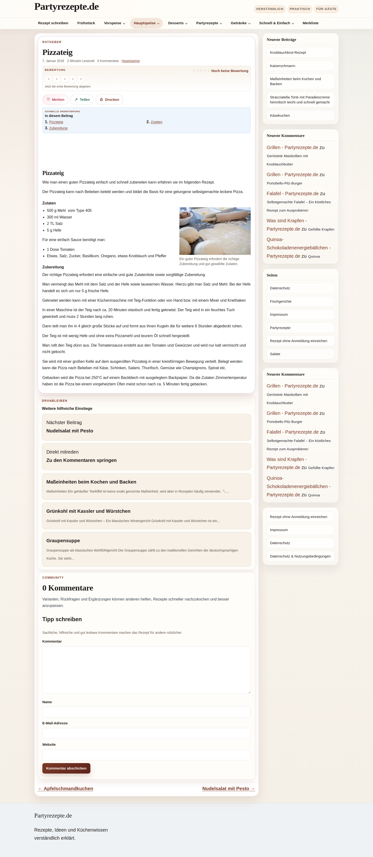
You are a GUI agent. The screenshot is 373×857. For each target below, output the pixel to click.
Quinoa (314, 256)
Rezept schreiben (53, 23)
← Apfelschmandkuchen (65, 788)
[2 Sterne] (56, 79)
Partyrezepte (207, 23)
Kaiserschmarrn (282, 66)
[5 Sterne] (81, 79)
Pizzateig (56, 122)
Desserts (176, 23)
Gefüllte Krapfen (321, 229)
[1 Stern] (48, 79)
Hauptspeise (145, 23)
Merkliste (311, 23)
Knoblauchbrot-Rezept (288, 52)
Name (47, 702)
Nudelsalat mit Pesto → (228, 788)
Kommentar (52, 641)
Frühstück (86, 23)
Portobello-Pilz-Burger (284, 183)
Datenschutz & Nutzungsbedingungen (300, 556)
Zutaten (156, 122)
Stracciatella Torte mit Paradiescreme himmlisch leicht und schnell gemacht (300, 99)
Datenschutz (280, 288)
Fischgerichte (280, 301)
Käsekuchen (280, 115)
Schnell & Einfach (274, 23)
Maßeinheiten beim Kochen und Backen (295, 81)
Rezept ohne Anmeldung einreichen (298, 341)
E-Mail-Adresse (55, 723)
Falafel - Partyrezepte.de (293, 193)
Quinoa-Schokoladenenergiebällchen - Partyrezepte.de (299, 248)
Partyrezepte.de (66, 6)
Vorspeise (112, 23)
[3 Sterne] (65, 79)
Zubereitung (58, 128)
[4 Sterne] (73, 79)
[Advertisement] (146, 149)
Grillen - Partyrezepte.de (292, 147)
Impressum (279, 314)
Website (49, 744)
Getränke (239, 23)
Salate (275, 354)
